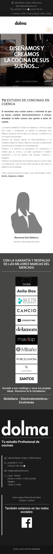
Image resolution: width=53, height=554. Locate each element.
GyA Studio (36, 549)
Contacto (23, 500)
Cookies (31, 500)
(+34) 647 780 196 (15, 466)
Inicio (18, 81)
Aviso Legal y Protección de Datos (27, 497)
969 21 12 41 (22, 9)
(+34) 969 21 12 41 (15, 463)
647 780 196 (38, 9)
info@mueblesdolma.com (28, 6)
